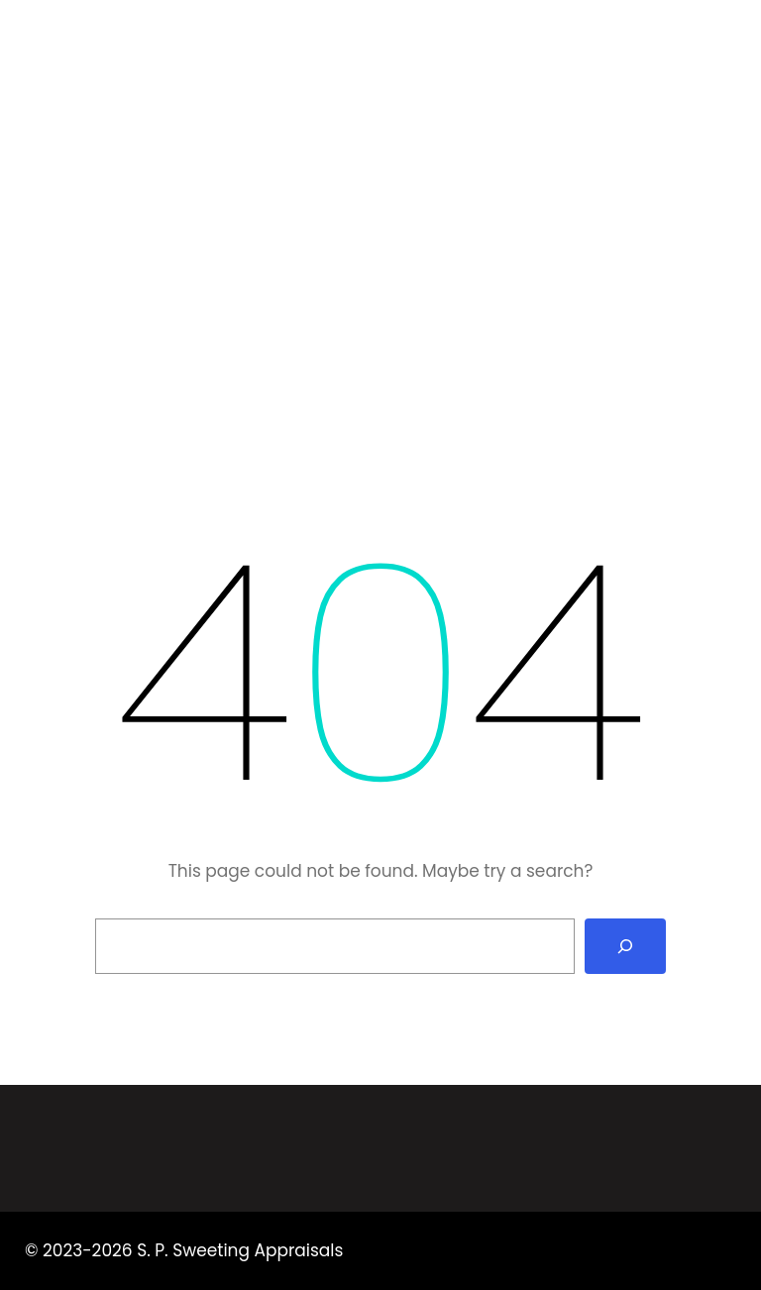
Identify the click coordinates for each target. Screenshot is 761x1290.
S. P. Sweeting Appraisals (194, 45)
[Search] (625, 946)
